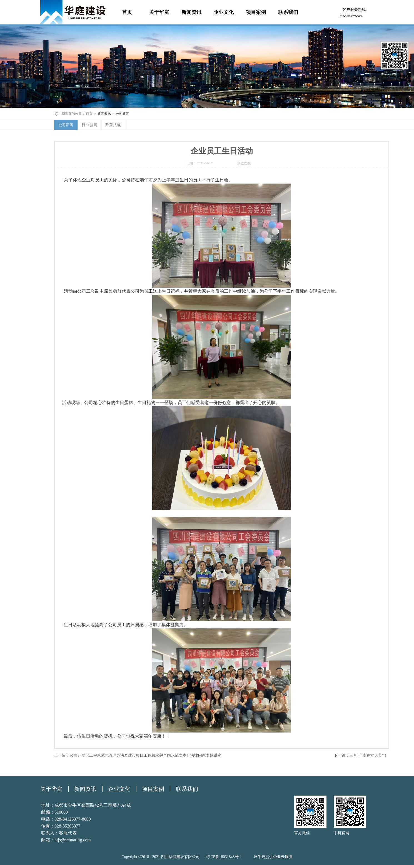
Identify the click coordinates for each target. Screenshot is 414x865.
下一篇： (361, 755)
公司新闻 (122, 114)
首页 (127, 12)
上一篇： (137, 755)
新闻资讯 (104, 114)
